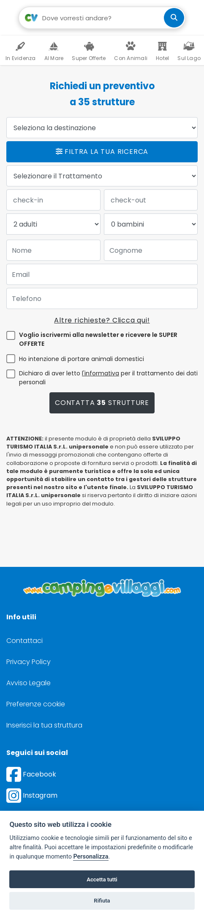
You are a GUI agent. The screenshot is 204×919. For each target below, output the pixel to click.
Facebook (31, 774)
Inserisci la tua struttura (44, 725)
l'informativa (100, 373)
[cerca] (174, 18)
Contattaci (24, 640)
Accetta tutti (102, 879)
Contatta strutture (102, 403)
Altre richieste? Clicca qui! (102, 320)
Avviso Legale (28, 683)
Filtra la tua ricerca (102, 151)
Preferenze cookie (35, 704)
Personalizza (90, 856)
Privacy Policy (28, 662)
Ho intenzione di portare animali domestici (81, 359)
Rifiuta (102, 900)
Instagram (31, 795)
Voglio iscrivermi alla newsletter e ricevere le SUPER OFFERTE (98, 339)
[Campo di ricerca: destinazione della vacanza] (102, 17)
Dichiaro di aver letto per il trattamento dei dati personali (108, 377)
